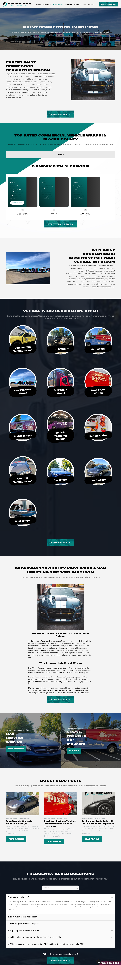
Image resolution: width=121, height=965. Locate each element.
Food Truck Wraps (98, 356)
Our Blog (73, 716)
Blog (84, 4)
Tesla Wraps (98, 445)
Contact (91, 4)
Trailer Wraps (23, 400)
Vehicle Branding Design (60, 400)
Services (47, 4)
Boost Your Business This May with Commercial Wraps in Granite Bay (60, 789)
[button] (6, 160)
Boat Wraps (23, 486)
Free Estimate (108, 4)
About (77, 4)
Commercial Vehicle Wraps (22, 314)
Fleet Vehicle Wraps (22, 356)
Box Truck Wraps (60, 356)
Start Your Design (60, 189)
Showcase (69, 4)
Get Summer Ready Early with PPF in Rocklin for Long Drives (98, 787)
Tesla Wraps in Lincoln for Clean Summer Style (19, 787)
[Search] (60, 853)
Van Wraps (98, 314)
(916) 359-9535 (110, 963)
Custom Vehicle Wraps (22, 445)
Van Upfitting (98, 400)
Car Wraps (60, 445)
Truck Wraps (60, 314)
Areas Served (58, 4)
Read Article (16, 804)
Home (38, 4)
